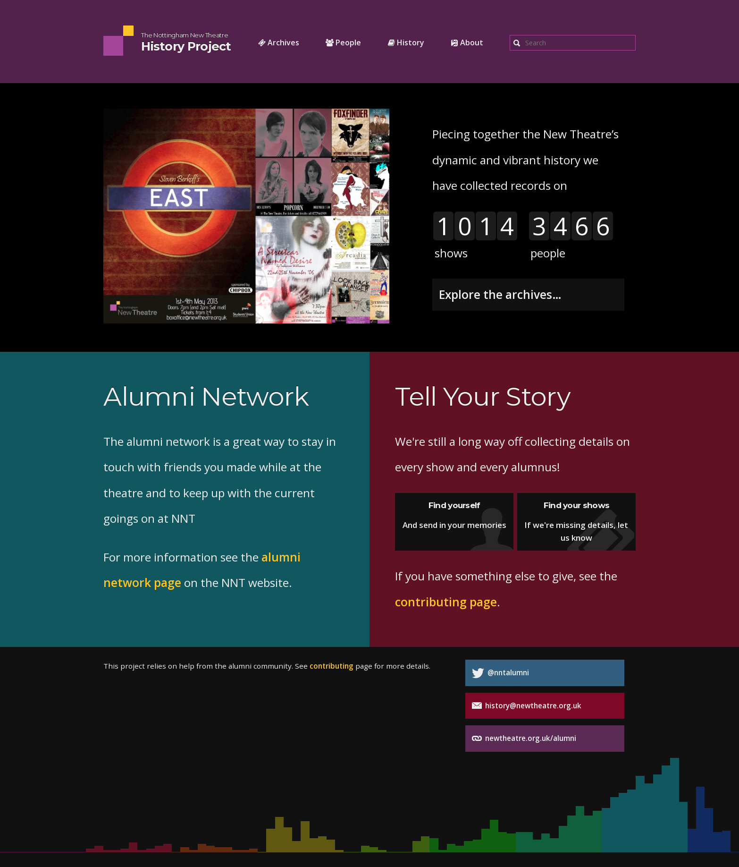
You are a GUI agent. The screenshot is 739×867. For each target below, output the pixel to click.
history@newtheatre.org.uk (526, 705)
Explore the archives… (500, 294)
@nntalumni (500, 673)
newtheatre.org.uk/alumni (524, 738)
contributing (331, 666)
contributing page (446, 602)
